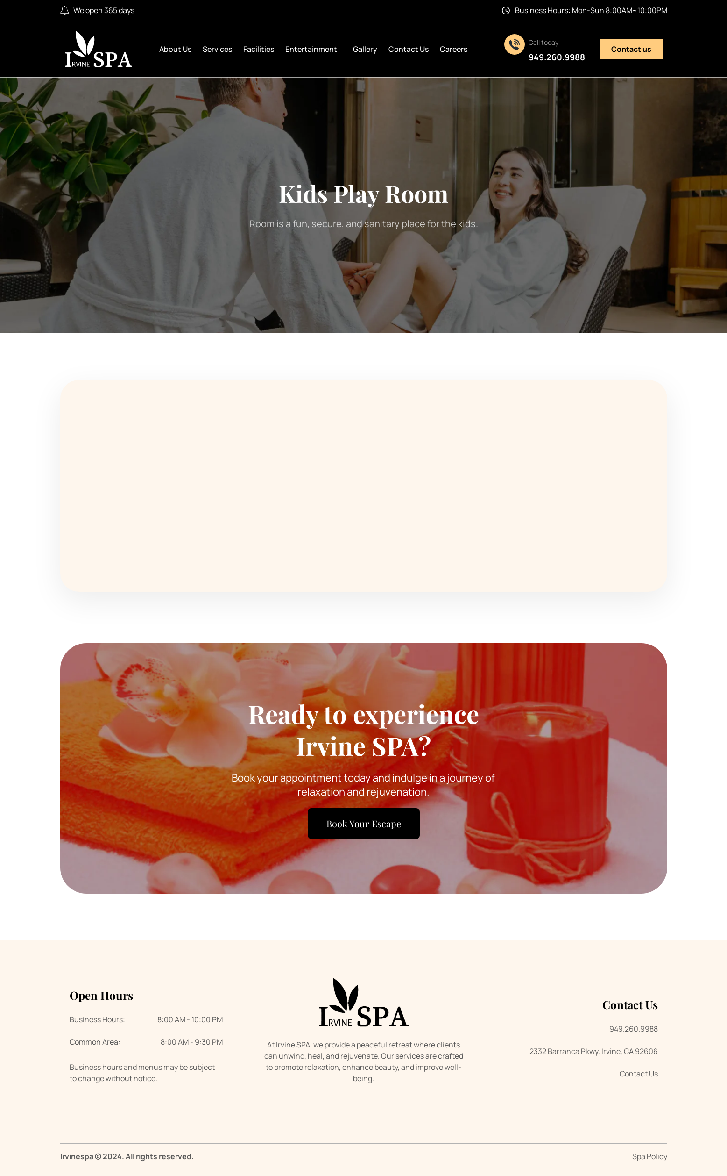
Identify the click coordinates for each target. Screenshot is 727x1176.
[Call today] (514, 44)
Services (217, 49)
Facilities (258, 49)
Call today (543, 42)
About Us (175, 49)
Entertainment (313, 49)
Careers (453, 49)
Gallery (365, 49)
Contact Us (408, 49)
